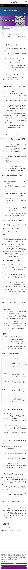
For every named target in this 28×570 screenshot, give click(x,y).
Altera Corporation (7, 29)
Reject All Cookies (14, 565)
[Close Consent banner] (26, 553)
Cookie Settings (14, 563)
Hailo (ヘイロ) (21, 452)
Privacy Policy (3, 561)
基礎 (3, 27)
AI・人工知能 (10, 27)
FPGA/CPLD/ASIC (20, 27)
